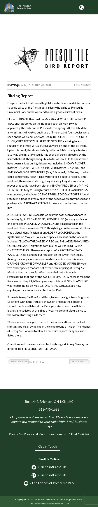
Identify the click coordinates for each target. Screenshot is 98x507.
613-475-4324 (79, 434)
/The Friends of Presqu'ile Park (49, 483)
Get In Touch (47, 446)
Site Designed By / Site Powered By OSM (49, 503)
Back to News (82, 85)
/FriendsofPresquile (49, 467)
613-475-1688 (49, 409)
